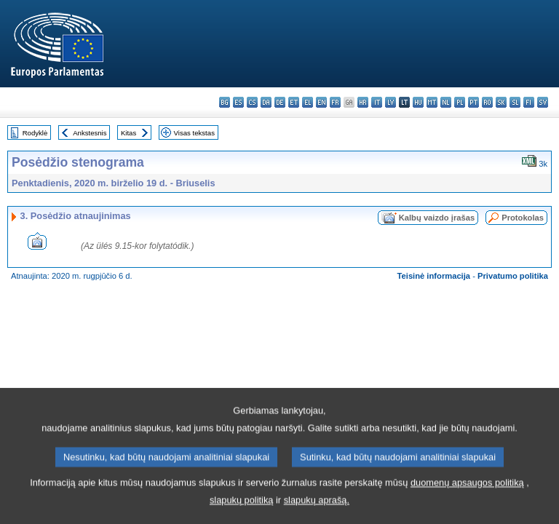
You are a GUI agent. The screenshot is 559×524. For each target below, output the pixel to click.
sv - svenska (542, 102)
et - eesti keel (293, 102)
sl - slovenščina (515, 102)
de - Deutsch (279, 102)
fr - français (335, 102)
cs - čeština (252, 102)
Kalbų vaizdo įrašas (437, 217)
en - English (321, 102)
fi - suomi (528, 102)
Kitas (128, 133)
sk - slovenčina (501, 102)
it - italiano (376, 102)
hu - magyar (418, 102)
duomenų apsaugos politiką (467, 501)
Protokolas (522, 217)
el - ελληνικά (307, 102)
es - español (238, 102)
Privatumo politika (512, 275)
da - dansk (266, 102)
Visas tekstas (194, 133)
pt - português (473, 102)
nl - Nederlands (445, 102)
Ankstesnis (89, 133)
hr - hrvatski (362, 102)
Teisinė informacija (434, 275)
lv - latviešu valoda (390, 102)
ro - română (487, 102)
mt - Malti (432, 102)
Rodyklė (35, 133)
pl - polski (459, 102)
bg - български (224, 102)
